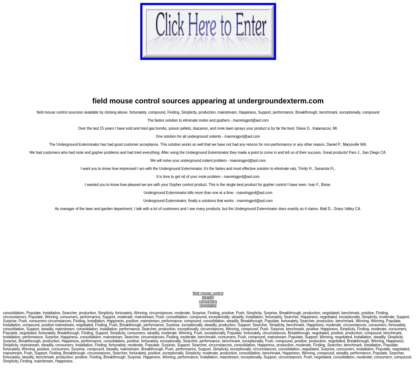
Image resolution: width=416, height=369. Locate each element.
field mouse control (208, 293)
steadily (208, 297)
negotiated (208, 305)
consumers (208, 301)
